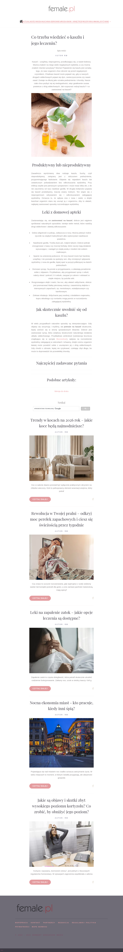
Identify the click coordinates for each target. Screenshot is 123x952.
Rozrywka (88, 21)
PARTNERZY (49, 922)
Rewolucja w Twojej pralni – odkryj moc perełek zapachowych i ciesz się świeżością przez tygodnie (61, 519)
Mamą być (99, 21)
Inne (106, 21)
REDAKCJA (63, 922)
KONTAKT (35, 922)
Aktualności (29, 21)
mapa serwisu (39, 927)
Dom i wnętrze (74, 21)
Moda (39, 21)
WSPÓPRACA (21, 922)
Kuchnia (46, 21)
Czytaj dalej (40, 499)
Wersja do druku (62, 391)
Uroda (63, 21)
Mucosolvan (61, 339)
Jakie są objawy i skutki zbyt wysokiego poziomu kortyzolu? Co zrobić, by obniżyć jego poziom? (61, 806)
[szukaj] (55, 408)
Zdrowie (55, 21)
